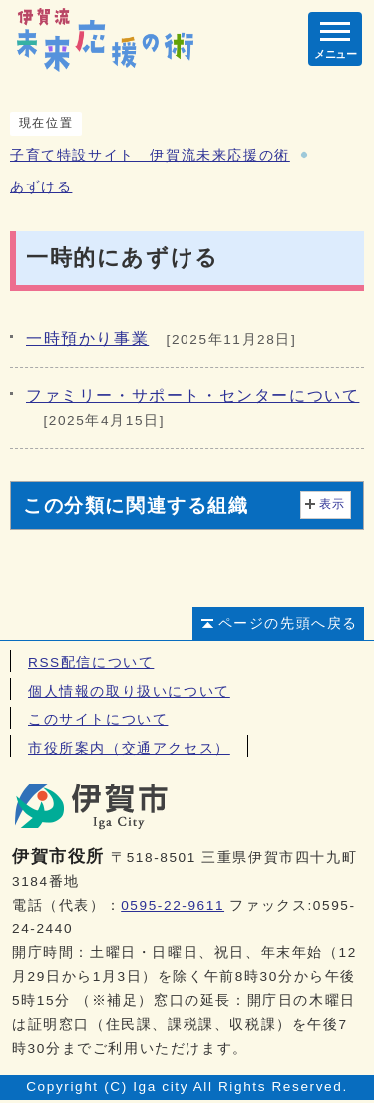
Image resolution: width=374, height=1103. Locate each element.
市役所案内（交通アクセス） (129, 748)
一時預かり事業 (87, 338)
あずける (41, 187)
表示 (332, 504)
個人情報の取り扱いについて (129, 691)
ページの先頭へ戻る (288, 623)
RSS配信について (91, 662)
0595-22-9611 (172, 905)
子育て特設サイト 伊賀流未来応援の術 (150, 155)
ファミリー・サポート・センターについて (192, 395)
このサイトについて (98, 719)
